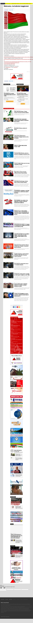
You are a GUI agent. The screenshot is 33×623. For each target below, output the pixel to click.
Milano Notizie (10, 599)
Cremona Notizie (2, 599)
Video (12, 524)
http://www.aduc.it (8, 67)
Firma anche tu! (10, 101)
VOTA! (22, 103)
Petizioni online (7, 84)
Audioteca (13, 545)
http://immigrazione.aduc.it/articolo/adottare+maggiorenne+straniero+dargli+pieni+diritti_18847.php (18, 59)
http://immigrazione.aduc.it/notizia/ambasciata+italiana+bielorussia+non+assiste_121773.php (17, 61)
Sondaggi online (20, 84)
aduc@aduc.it (15, 67)
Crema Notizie (6, 599)
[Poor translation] (4, 588)
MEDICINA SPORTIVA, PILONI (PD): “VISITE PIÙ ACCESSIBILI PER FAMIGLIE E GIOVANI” (22, 3)
